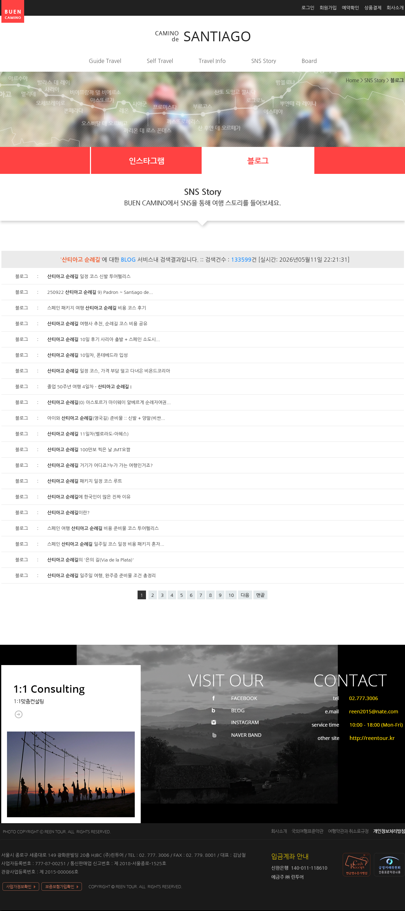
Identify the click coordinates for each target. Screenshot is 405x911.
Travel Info (212, 61)
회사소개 (395, 8)
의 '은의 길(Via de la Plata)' (90, 560)
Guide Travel (105, 61)
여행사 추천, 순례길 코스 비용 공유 (97, 324)
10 (231, 595)
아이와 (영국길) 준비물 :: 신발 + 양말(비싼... (106, 418)
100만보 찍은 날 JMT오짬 (88, 449)
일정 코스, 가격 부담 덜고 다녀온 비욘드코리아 (108, 371)
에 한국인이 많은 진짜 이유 (89, 497)
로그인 (307, 8)
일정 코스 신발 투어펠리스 (89, 276)
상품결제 (373, 8)
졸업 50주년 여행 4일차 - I (89, 386)
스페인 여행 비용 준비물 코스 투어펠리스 (103, 528)
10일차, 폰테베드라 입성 (87, 355)
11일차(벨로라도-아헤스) (88, 434)
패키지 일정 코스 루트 (84, 481)
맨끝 (260, 595)
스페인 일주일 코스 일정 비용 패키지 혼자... (105, 544)
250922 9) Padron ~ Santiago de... (100, 292)
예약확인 (350, 8)
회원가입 (328, 8)
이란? (68, 512)
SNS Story (263, 61)
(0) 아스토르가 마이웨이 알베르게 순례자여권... (109, 402)
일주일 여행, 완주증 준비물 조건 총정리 (101, 575)
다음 (245, 595)
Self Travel (160, 61)
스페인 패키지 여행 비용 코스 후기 (96, 308)
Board (309, 61)
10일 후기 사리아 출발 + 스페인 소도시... (103, 339)
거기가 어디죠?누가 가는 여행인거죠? (100, 465)
